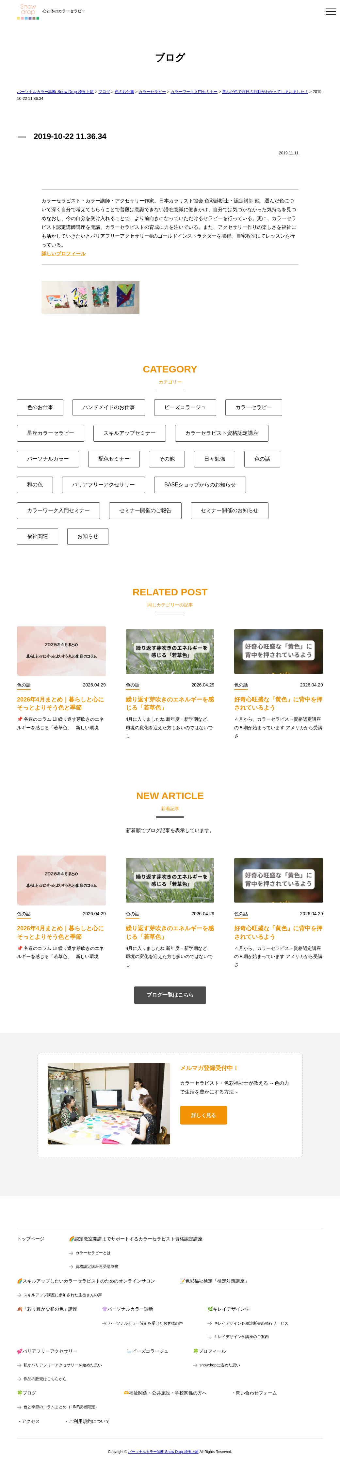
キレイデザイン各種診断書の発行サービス (251, 1323)
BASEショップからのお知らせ (200, 484)
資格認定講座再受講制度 (97, 1266)
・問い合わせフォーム (254, 1392)
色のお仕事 (40, 407)
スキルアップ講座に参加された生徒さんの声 (63, 1295)
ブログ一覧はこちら (170, 995)
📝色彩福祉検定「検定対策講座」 (214, 1281)
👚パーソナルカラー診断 (127, 1309)
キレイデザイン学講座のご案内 (241, 1336)
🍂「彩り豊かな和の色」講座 (47, 1309)
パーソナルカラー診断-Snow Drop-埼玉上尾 (163, 1452)
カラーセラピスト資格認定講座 (221, 433)
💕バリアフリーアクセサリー (47, 1351)
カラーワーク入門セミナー (58, 510)
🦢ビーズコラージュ (147, 1351)
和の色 (35, 484)
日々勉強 (214, 459)
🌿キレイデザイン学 (228, 1309)
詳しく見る (203, 1115)
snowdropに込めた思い (220, 1365)
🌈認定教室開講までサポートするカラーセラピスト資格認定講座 (135, 1238)
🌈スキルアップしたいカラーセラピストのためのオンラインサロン (86, 1281)
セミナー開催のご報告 (145, 510)
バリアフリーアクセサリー (103, 484)
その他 (167, 459)
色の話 (262, 459)
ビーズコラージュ (185, 407)
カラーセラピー (253, 407)
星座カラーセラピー (50, 433)
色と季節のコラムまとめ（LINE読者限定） (61, 1407)
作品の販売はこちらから (45, 1379)
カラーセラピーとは (93, 1253)
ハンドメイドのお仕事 (109, 407)
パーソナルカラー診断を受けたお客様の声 (145, 1323)
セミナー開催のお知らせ (229, 510)
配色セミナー (114, 459)
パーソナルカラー (48, 459)
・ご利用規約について (87, 1421)
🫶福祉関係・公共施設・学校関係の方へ (165, 1392)
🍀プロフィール (209, 1351)
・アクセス (28, 1421)
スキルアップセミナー (130, 433)
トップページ (30, 1238)
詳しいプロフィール (63, 253)
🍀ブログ (26, 1392)
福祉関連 (37, 536)
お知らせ (87, 536)
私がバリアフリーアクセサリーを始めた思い (63, 1365)
